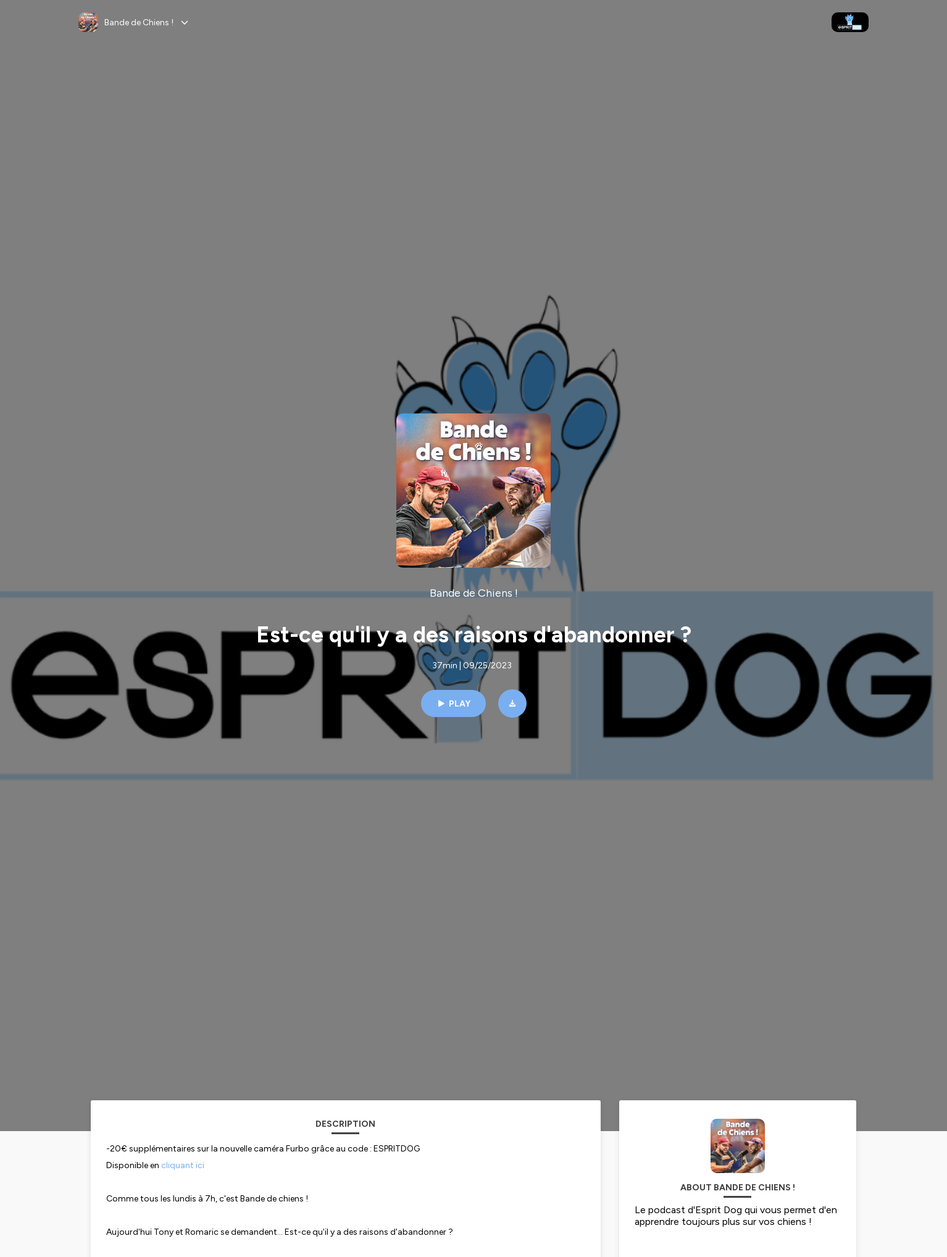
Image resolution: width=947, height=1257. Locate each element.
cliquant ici (184, 1165)
